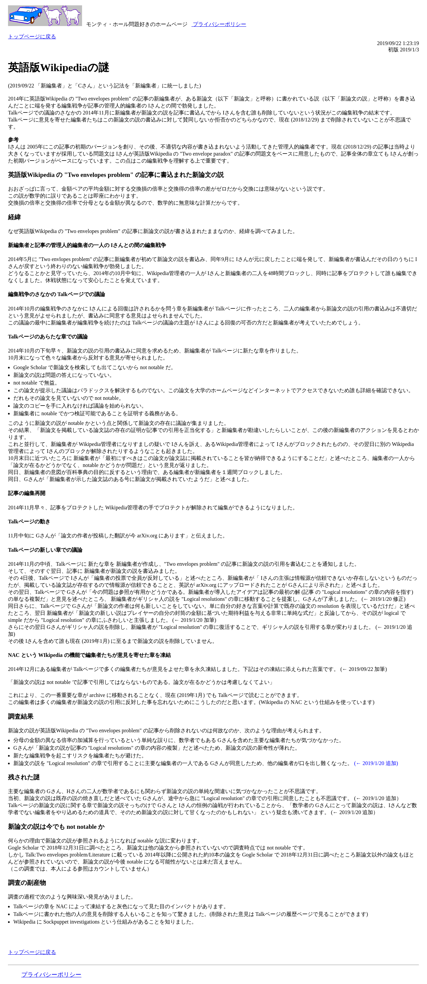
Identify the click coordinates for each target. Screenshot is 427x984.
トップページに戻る (32, 36)
